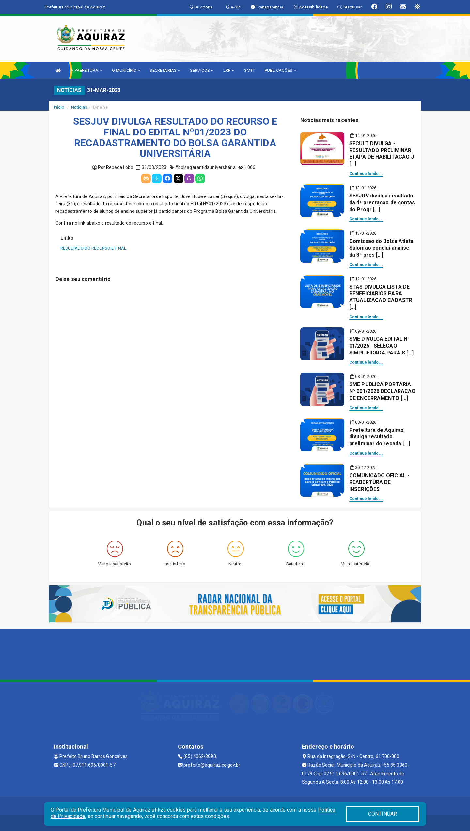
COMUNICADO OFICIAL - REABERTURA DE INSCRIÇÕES (379, 482)
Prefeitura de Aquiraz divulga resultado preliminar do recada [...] (379, 437)
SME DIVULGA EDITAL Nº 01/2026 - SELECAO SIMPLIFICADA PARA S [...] (381, 346)
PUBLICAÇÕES (280, 70)
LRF (228, 70)
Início (59, 107)
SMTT (249, 70)
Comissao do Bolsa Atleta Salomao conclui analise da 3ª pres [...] (381, 248)
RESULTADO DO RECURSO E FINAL (93, 248)
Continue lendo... (366, 173)
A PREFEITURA (86, 70)
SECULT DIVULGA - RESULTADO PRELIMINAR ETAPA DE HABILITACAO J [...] (381, 153)
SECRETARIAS (165, 70)
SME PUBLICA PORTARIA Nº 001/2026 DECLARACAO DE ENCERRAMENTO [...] (382, 391)
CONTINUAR (382, 814)
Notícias (79, 107)
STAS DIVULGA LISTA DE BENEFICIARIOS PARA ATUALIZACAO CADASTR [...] (380, 297)
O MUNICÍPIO (126, 70)
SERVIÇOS (201, 70)
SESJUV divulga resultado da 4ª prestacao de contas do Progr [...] (382, 202)
